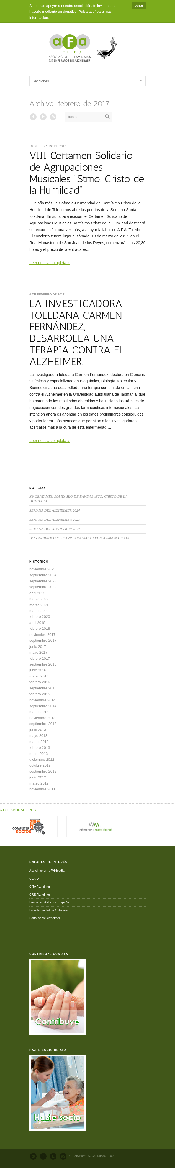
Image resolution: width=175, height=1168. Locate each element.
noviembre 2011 (42, 789)
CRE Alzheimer (39, 894)
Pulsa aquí (87, 11)
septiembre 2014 (42, 706)
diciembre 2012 (41, 759)
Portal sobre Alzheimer (44, 918)
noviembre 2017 (42, 635)
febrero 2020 (39, 617)
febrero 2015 (39, 694)
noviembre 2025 (42, 569)
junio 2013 (37, 730)
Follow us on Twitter (53, 1156)
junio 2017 (37, 646)
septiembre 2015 (42, 688)
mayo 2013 (38, 736)
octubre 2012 (40, 765)
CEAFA (34, 878)
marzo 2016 (38, 676)
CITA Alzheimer (39, 886)
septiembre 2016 (42, 664)
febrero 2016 (39, 682)
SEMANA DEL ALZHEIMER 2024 (54, 510)
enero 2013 (38, 754)
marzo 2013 (38, 742)
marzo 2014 (38, 712)
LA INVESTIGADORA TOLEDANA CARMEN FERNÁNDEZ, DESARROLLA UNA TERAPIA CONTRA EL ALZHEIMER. (76, 332)
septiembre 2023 (42, 581)
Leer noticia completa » (49, 263)
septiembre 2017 (42, 640)
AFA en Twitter (43, 116)
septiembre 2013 (42, 724)
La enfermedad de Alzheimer (48, 910)
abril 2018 (37, 623)
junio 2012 (37, 777)
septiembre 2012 (42, 771)
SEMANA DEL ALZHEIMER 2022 (54, 529)
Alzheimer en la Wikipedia (47, 870)
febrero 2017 (39, 658)
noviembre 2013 (42, 718)
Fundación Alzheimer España (49, 902)
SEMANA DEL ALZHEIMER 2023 (54, 519)
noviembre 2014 (42, 700)
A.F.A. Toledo (97, 1155)
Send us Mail (33, 1156)
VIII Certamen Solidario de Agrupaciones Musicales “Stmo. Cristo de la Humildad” (86, 172)
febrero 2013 (39, 747)
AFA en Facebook (33, 116)
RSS (53, 116)
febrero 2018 (39, 628)
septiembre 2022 (42, 587)
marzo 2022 (38, 599)
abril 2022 (37, 593)
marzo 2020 (38, 611)
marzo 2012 (38, 783)
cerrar (139, 5)
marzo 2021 (38, 605)
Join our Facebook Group (43, 1156)
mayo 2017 (38, 652)
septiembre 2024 (42, 575)
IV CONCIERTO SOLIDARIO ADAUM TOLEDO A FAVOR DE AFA (79, 538)
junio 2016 (37, 670)
